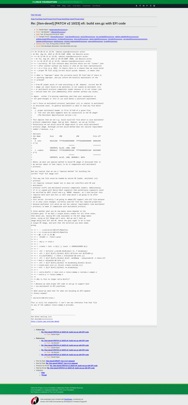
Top (32, 15)
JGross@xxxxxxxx (57, 37)
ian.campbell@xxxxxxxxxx (105, 37)
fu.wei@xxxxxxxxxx (110, 41)
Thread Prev (51, 19)
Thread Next (61, 19)
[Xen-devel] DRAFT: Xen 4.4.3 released (60, 361)
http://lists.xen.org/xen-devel (45, 321)
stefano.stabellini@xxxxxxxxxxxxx (127, 37)
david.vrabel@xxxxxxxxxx (98, 39)
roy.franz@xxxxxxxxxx (65, 39)
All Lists (38, 15)
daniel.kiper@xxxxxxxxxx (58, 30)
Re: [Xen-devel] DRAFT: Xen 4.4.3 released (62, 363)
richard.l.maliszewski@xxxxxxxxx (75, 41)
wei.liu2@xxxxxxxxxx (88, 37)
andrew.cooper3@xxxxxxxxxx (46, 39)
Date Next (42, 19)
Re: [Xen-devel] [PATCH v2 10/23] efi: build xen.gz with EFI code (65, 332)
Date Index (70, 19)
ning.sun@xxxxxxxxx (81, 39)
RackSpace (68, 399)
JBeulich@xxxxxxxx (58, 32)
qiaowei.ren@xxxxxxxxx (44, 41)
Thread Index (79, 19)
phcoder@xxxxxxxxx (115, 39)
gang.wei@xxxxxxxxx (95, 41)
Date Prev (34, 19)
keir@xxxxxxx (58, 41)
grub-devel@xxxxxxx (72, 37)
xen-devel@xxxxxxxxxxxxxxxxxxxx (135, 39)
